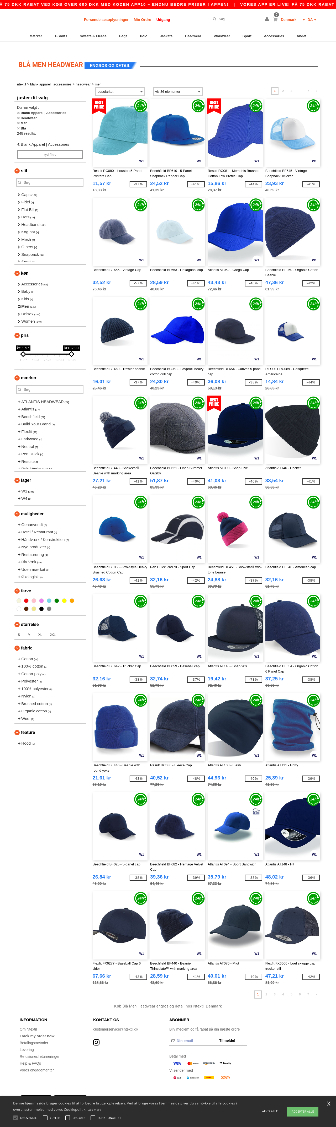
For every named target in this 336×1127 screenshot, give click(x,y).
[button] (267, 20)
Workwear (222, 36)
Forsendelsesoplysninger (106, 20)
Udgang (163, 20)
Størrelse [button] (30, 615)
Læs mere (94, 1110)
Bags (123, 36)
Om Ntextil (28, 1020)
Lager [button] (26, 471)
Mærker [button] (28, 368)
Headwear (193, 36)
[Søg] (236, 19)
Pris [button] (25, 326)
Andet (301, 36)
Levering (27, 1040)
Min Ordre (142, 20)
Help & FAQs (30, 1054)
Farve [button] (26, 581)
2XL (52, 625)
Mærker (36, 36)
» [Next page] (317, 82)
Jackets (166, 36)
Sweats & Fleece (93, 36)
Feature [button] (28, 723)
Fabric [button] (27, 639)
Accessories (274, 36)
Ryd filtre (50, 145)
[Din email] (192, 1031)
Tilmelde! (227, 1031)
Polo (143, 36)
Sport (247, 36)
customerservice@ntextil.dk (115, 1020)
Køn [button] (24, 264)
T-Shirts (61, 36)
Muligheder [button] (32, 504)
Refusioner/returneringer (40, 1047)
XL (40, 625)
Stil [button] (24, 161)
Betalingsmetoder (34, 1034)
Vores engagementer (37, 1061)
